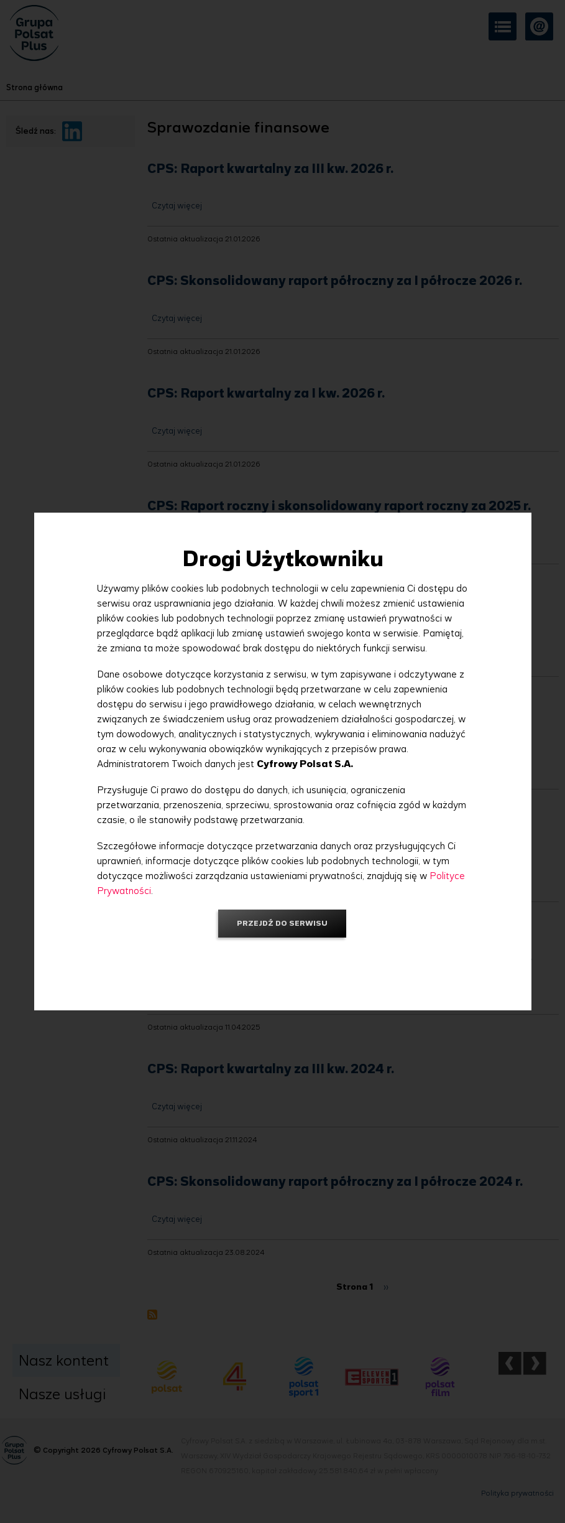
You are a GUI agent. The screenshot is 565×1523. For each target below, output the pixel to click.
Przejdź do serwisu (282, 923)
